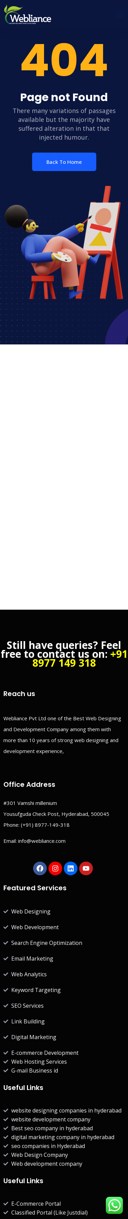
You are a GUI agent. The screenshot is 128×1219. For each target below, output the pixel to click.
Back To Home (64, 161)
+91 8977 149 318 (80, 658)
